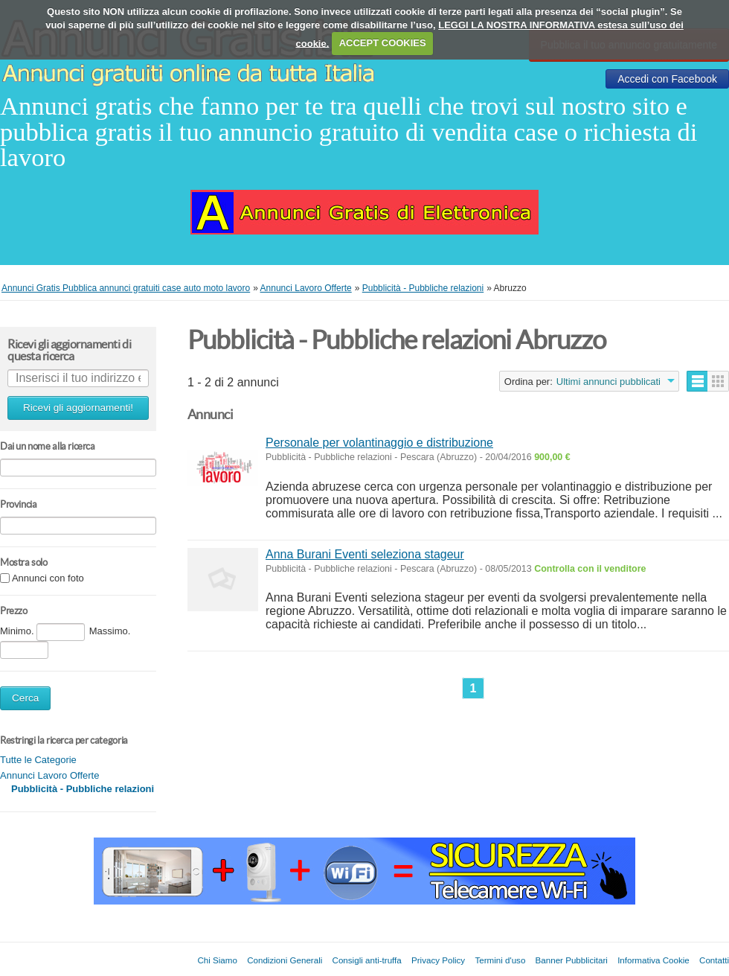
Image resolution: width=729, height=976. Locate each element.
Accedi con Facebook (667, 79)
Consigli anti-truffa (367, 960)
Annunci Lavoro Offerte (49, 775)
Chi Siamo (217, 960)
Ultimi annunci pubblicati (608, 381)
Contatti (714, 960)
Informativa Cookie (653, 960)
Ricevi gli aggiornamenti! (78, 407)
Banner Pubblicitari (572, 960)
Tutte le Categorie (38, 759)
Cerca (25, 698)
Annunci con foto (48, 578)
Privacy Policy (438, 960)
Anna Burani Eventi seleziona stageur (365, 554)
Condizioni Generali (284, 960)
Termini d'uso (500, 960)
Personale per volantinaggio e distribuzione (379, 442)
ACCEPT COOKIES (382, 42)
